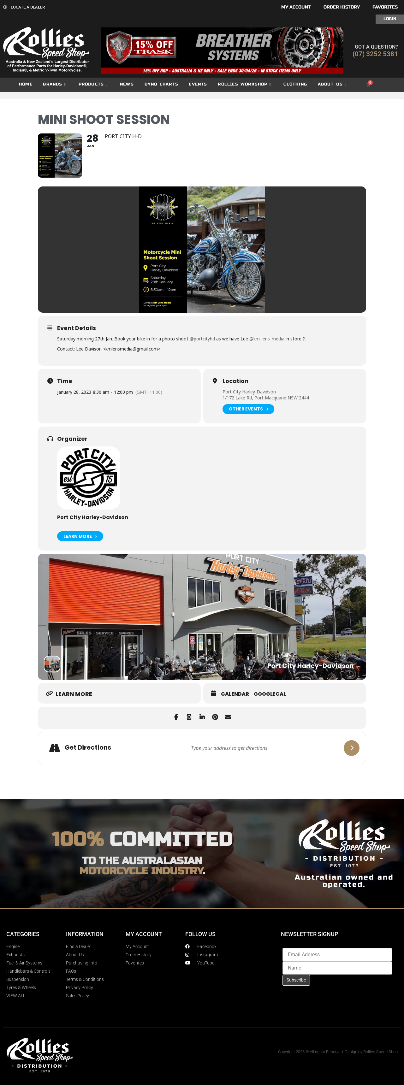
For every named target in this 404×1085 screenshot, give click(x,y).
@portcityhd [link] (202, 339)
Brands (54, 84)
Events (198, 84)
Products (93, 84)
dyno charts (161, 84)
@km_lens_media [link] (266, 339)
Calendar (235, 694)
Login (389, 18)
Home (26, 84)
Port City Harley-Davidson (249, 392)
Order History (342, 7)
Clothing (295, 84)
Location (235, 381)
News (127, 84)
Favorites (385, 7)
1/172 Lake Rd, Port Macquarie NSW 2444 (266, 398)
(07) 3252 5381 (375, 54)
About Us (332, 84)
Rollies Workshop (244, 84)
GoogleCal (270, 694)
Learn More (80, 536)
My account (296, 7)
